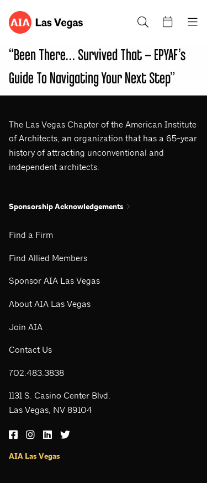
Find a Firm (31, 235)
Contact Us (30, 349)
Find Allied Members (48, 258)
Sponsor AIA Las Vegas (54, 280)
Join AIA (26, 327)
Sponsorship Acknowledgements (69, 206)
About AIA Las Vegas (50, 304)
